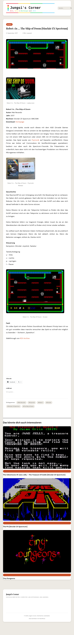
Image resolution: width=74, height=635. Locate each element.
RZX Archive (25, 338)
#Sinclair (48, 402)
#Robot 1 (40, 402)
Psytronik (36, 140)
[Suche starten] (71, 8)
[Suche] (63, 8)
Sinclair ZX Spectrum (11, 575)
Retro (6, 471)
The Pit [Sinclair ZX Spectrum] (15, 526)
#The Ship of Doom (28, 406)
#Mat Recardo (21, 402)
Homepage (19, 122)
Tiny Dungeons (9, 578)
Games (9, 24)
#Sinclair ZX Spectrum (13, 406)
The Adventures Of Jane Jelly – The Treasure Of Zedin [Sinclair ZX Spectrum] (34, 475)
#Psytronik (32, 402)
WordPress (42, 618)
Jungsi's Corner (32, 616)
